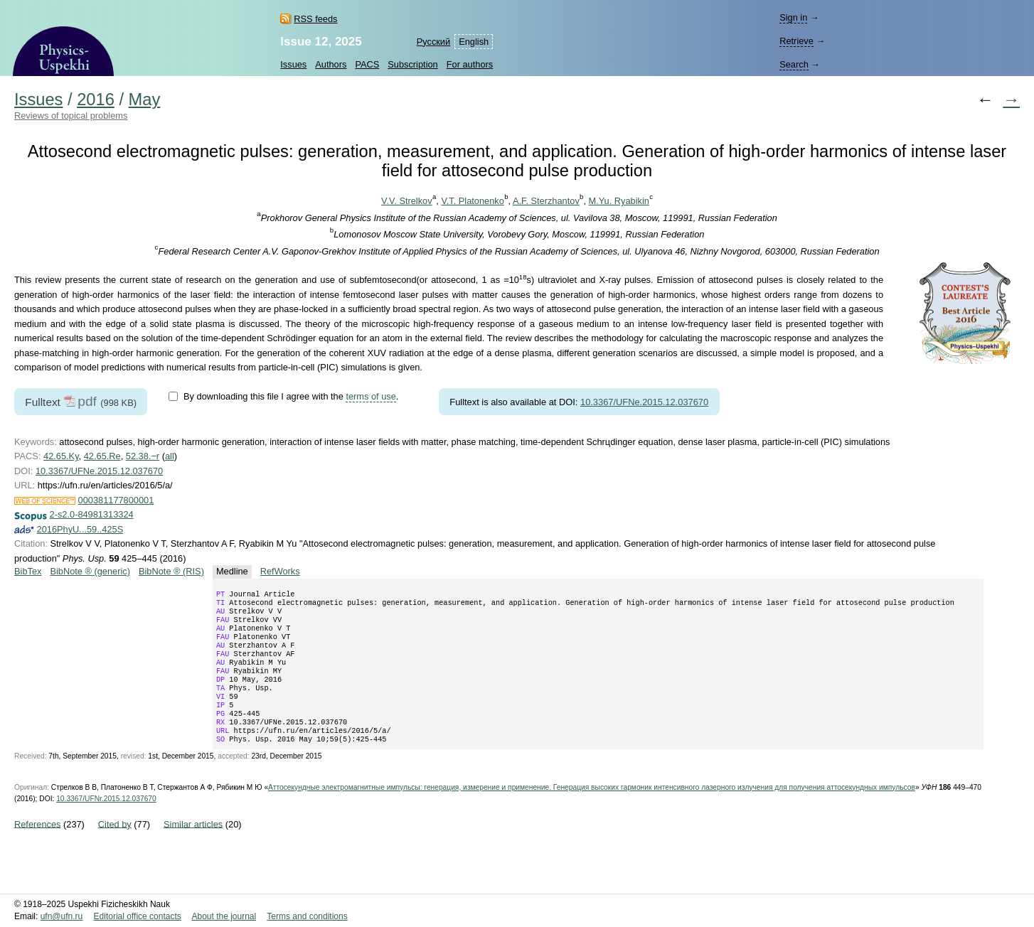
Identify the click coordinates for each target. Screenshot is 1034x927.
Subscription (412, 64)
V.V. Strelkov (406, 200)
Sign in (793, 17)
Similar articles (193, 849)
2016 (95, 99)
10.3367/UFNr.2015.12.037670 (106, 824)
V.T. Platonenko (472, 200)
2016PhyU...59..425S (80, 529)
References (37, 849)
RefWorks (280, 571)
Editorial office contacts (137, 916)
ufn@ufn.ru (62, 916)
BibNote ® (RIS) (171, 571)
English (474, 41)
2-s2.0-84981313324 (92, 514)
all (169, 456)
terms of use (370, 396)
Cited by (115, 849)
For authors (470, 64)
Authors (330, 64)
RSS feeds (315, 19)
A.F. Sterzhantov (546, 200)
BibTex (27, 571)
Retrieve (796, 41)
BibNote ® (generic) (90, 571)
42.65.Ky (61, 456)
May (145, 99)
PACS (367, 64)
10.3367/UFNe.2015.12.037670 (644, 402)
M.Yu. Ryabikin (619, 200)
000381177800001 (116, 500)
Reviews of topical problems (70, 115)
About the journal (223, 916)
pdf (87, 401)
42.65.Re (102, 456)
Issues (293, 64)
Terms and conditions (307, 916)
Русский (433, 41)
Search (794, 64)
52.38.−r (142, 456)
